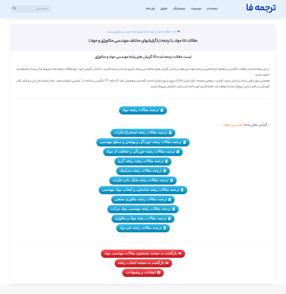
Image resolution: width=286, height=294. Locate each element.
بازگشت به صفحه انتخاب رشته (143, 263)
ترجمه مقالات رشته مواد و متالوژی (143, 218)
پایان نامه (150, 9)
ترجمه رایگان (179, 9)
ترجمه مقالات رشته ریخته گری (143, 161)
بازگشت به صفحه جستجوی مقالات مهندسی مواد (143, 253)
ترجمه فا (213, 9)
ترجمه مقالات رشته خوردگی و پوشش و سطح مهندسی (143, 142)
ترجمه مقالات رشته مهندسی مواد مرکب (143, 209)
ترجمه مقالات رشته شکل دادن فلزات (143, 180)
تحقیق (163, 9)
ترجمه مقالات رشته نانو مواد (143, 228)
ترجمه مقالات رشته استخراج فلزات (143, 132)
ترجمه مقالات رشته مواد (142, 110)
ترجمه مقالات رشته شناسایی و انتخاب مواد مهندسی (143, 190)
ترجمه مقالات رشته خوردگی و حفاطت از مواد (143, 151)
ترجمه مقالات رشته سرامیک (143, 171)
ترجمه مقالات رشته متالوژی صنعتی (143, 199)
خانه (176, 32)
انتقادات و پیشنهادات (143, 272)
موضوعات (196, 9)
